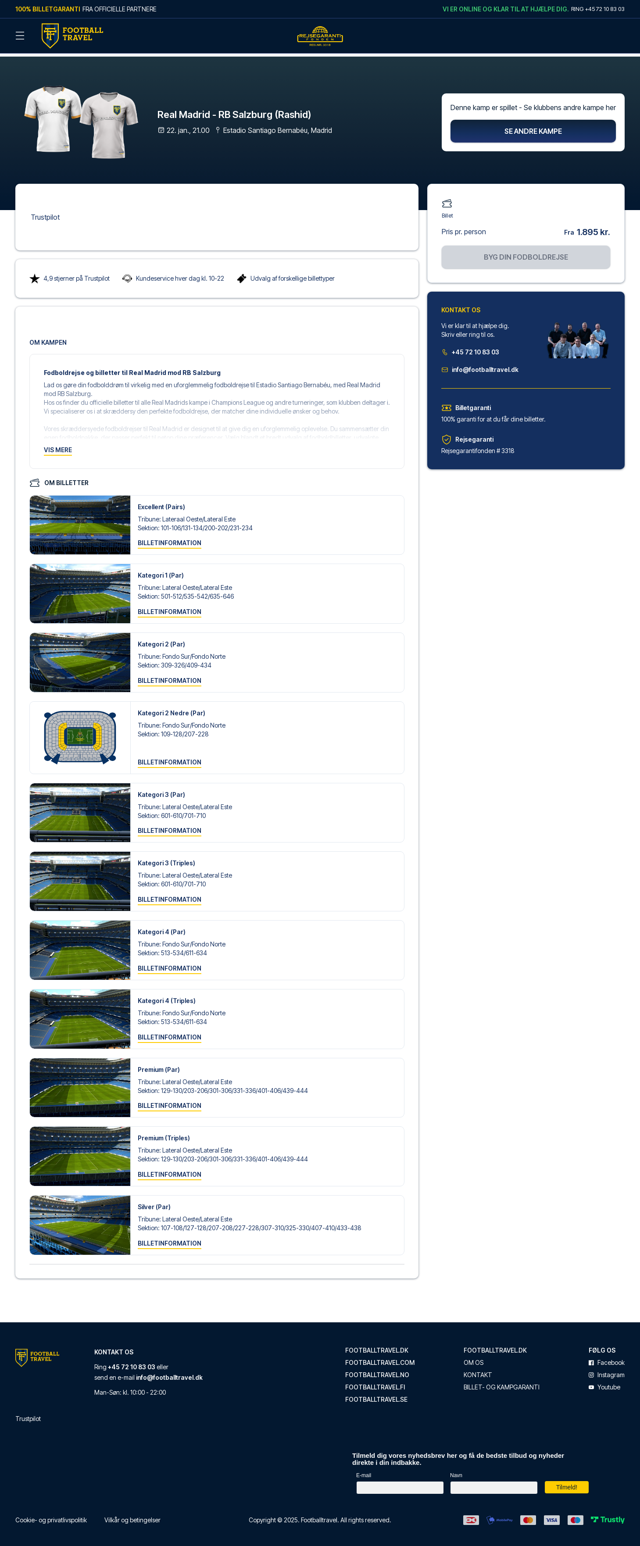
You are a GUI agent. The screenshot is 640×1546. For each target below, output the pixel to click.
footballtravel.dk (376, 1346)
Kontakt (478, 1371)
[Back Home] (72, 36)
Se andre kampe (533, 127)
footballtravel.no (377, 1371)
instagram (607, 1371)
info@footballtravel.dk (479, 365)
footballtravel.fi (375, 1383)
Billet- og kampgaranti (502, 1383)
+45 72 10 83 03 (470, 348)
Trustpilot (45, 213)
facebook (607, 1358)
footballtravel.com (380, 1358)
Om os (473, 1358)
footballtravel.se (376, 1395)
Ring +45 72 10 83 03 (598, 8)
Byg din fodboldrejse (526, 253)
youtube (604, 1383)
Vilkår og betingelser (132, 1516)
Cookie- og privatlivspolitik (51, 1516)
